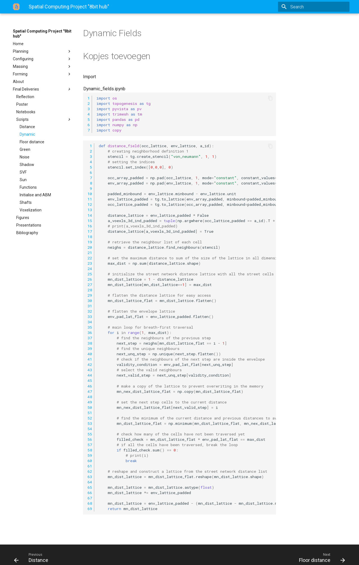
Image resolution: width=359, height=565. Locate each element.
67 (90, 498)
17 (90, 231)
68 (90, 503)
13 (90, 209)
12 (90, 204)
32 (90, 311)
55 (90, 434)
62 (90, 471)
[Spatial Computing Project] (16, 6)
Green (25, 149)
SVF (23, 172)
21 (90, 252)
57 (90, 444)
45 (90, 380)
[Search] (316, 7)
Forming (42, 74)
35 (90, 327)
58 (90, 450)
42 (90, 364)
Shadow (27, 164)
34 (90, 321)
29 (90, 295)
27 (90, 284)
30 (90, 300)
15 (90, 220)
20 (90, 247)
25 (90, 273)
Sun (23, 179)
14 (90, 215)
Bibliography (27, 232)
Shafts (26, 202)
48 (90, 396)
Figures (22, 217)
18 (90, 236)
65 (90, 487)
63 (90, 476)
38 (90, 343)
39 (90, 348)
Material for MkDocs (47, 556)
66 (90, 492)
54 (90, 428)
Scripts (44, 119)
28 (90, 289)
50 (90, 407)
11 (90, 199)
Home (18, 43)
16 (90, 226)
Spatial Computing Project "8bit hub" (42, 33)
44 (90, 375)
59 (90, 455)
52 (90, 418)
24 (90, 268)
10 (90, 193)
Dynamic (27, 134)
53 (90, 423)
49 (90, 402)
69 (90, 508)
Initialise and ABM (35, 195)
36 (90, 332)
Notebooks (25, 112)
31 (90, 305)
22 (90, 257)
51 (90, 412)
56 (90, 439)
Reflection (25, 96)
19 (90, 242)
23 (90, 263)
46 (90, 386)
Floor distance (32, 142)
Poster (22, 104)
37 (90, 337)
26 (90, 279)
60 (90, 460)
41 (90, 359)
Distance (27, 126)
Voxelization (31, 210)
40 (90, 353)
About (18, 81)
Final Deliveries (42, 89)
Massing (42, 66)
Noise (24, 157)
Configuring (42, 58)
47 (90, 391)
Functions (28, 187)
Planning (42, 51)
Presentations (28, 225)
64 (90, 482)
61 (90, 466)
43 (90, 369)
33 (90, 316)
